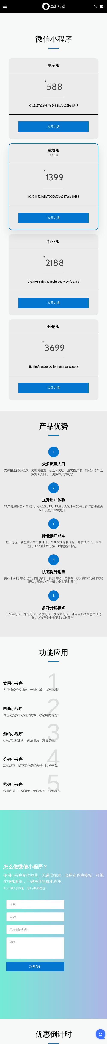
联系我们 (35, 968)
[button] (4, 6)
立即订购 (54, 127)
